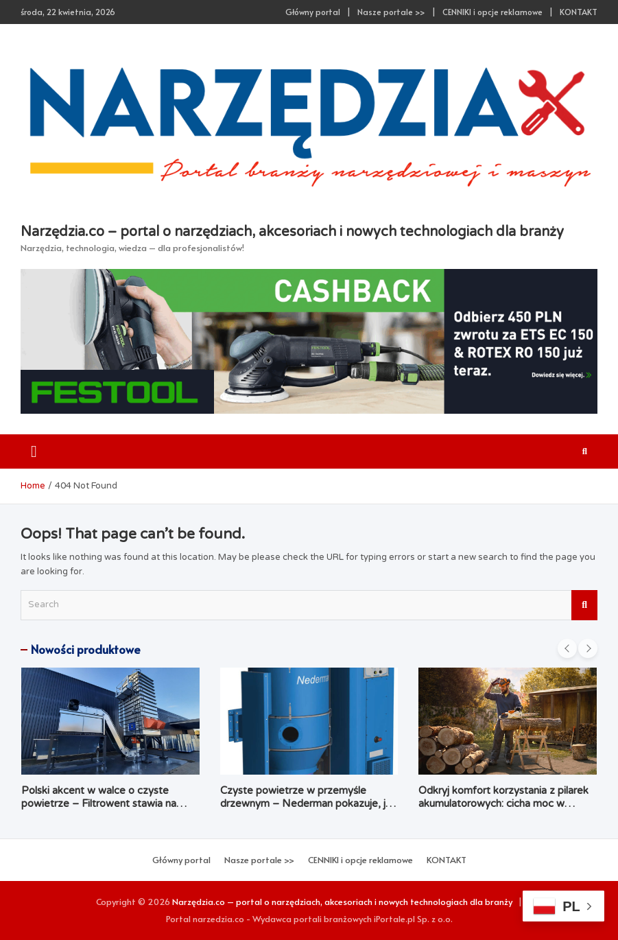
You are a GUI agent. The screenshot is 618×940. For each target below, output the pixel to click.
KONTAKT (578, 11)
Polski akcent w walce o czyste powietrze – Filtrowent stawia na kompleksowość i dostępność (98, 803)
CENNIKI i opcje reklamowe (492, 11)
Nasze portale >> (391, 11)
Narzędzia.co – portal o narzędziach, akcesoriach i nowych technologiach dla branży (292, 232)
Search (584, 605)
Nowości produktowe (86, 649)
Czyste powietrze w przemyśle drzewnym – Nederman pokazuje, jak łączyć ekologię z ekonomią (308, 803)
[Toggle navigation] (34, 451)
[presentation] (567, 648)
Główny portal (312, 11)
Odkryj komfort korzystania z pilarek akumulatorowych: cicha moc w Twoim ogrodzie (503, 803)
